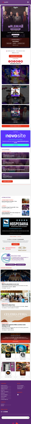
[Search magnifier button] (28, 417)
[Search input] (15, 417)
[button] (15, 56)
